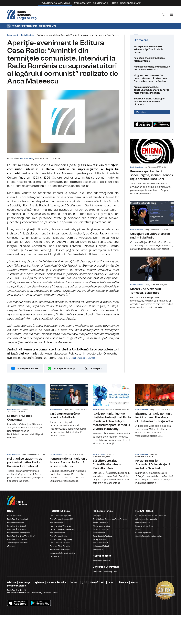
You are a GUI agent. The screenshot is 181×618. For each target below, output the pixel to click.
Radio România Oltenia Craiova (62, 529)
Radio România (27, 35)
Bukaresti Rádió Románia (60, 546)
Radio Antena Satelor (15, 522)
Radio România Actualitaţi (17, 519)
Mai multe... (141, 112)
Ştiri (84, 582)
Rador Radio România (101, 561)
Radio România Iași (57, 533)
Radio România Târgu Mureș (55, 3)
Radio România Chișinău (17, 539)
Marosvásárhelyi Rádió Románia (91, 3)
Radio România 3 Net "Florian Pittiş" (21, 536)
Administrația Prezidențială (146, 519)
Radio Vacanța (56, 556)
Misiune (11, 582)
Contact (74, 582)
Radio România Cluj (57, 522)
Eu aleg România (99, 539)
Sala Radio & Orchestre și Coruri (105, 572)
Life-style (123, 582)
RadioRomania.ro (14, 516)
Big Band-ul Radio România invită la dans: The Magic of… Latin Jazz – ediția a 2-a (154, 411)
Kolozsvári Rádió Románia (60, 549)
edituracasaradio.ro (82, 357)
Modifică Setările (16, 586)
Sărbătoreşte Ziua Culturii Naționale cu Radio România (112, 467)
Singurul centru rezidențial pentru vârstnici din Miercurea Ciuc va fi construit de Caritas (152, 78)
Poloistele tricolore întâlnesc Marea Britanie (152, 59)
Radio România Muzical (16, 529)
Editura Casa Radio (100, 522)
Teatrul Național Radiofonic (17, 543)
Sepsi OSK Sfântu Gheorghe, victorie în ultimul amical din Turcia (152, 101)
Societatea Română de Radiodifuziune (150, 516)
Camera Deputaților (143, 533)
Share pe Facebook (27, 368)
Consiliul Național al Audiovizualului (148, 536)
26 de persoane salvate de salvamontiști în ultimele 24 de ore (152, 49)
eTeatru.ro (11, 546)
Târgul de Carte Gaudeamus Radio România (110, 519)
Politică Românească (101, 529)
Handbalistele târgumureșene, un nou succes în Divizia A (152, 68)
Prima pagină (12, 35)
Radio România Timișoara (60, 543)
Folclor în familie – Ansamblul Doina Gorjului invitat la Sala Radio (154, 467)
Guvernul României (142, 522)
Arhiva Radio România (101, 526)
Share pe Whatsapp (64, 368)
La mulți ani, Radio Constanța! (26, 411)
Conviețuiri (97, 516)
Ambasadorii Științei (101, 546)
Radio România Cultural (16, 526)
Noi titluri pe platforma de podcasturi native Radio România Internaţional (26, 466)
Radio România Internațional (18, 533)
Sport (111, 582)
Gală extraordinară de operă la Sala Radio (69, 410)
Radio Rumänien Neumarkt (126, 3)
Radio (134, 582)
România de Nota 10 (100, 543)
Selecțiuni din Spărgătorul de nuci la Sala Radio (152, 226)
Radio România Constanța (60, 526)
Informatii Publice (56, 582)
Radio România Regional (102, 536)
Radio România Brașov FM (60, 516)
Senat (137, 529)
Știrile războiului (99, 533)
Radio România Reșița (58, 536)
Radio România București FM (61, 519)
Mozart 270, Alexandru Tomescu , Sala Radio (152, 283)
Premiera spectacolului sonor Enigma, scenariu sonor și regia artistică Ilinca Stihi (152, 90)
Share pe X (96, 368)
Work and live (98, 549)
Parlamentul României (144, 526)
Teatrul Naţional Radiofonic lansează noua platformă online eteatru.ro (69, 466)
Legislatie (38, 582)
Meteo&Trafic (97, 582)
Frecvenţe (24, 582)
